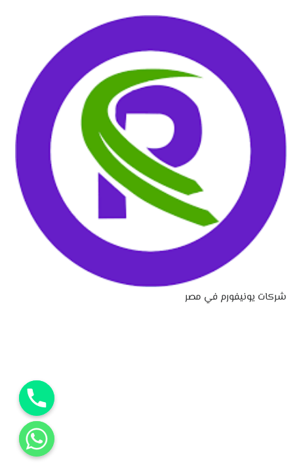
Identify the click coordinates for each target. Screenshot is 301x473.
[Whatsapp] (36, 439)
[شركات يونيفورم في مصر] (151, 23)
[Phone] (36, 398)
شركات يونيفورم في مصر (236, 297)
